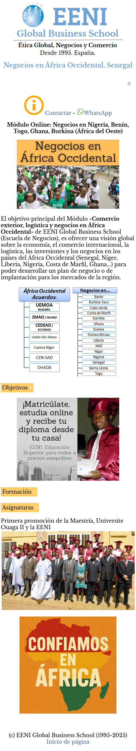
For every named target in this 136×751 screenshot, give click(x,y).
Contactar (58, 113)
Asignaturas (17, 507)
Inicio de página (67, 742)
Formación (17, 492)
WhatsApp (94, 113)
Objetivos (15, 387)
